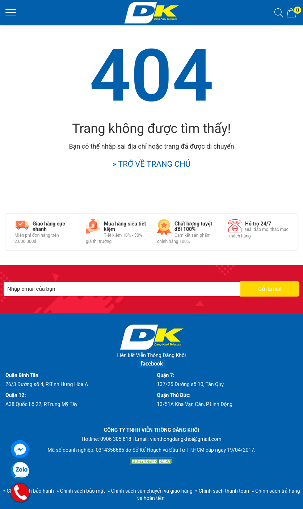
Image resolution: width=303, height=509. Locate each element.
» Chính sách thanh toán (222, 491)
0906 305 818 (115, 439)
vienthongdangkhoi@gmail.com (185, 439)
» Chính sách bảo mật (80, 491)
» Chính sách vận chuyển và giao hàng (150, 491)
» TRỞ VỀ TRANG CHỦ (152, 164)
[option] (44, 232)
